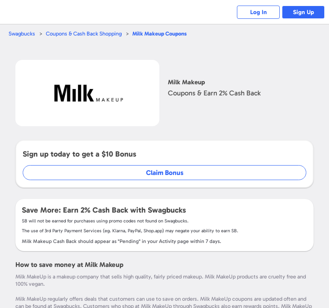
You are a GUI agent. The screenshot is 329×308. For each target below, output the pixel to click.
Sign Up (303, 12)
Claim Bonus (164, 173)
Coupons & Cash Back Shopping (84, 33)
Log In (258, 12)
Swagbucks (22, 33)
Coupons (159, 33)
